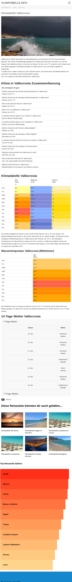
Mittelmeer (8, 399)
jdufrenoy (68, 54)
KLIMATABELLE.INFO (14, 2)
